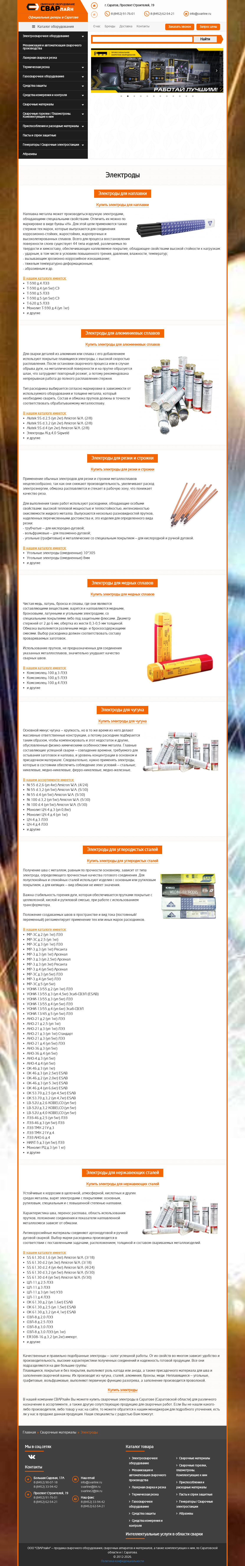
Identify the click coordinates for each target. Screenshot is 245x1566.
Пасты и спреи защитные (195, 1494)
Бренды (110, 26)
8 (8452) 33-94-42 (45, 1487)
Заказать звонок (179, 27)
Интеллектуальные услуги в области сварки (164, 1535)
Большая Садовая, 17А (49, 1478)
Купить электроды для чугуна (122, 721)
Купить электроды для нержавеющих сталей (122, 1184)
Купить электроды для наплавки (122, 205)
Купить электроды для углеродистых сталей (122, 861)
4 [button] (141, 96)
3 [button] (134, 96)
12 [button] (193, 96)
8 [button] (167, 96)
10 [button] (180, 96)
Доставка (125, 26)
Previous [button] (94, 5)
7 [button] (160, 96)
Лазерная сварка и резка (149, 1487)
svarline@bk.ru (90, 1487)
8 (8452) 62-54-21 (162, 14)
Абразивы (186, 1513)
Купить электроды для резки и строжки (122, 469)
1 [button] (121, 96)
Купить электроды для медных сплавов (122, 594)
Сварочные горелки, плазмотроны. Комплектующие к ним (191, 1470)
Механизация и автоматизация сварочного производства (147, 1475)
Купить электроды (122, 1390)
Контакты (143, 26)
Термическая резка (145, 1494)
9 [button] (173, 96)
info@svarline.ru (200, 14)
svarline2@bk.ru (91, 1491)
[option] (160, 10)
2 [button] (128, 96)
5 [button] (147, 96)
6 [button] (154, 96)
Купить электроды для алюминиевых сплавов (122, 344)
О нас (96, 26)
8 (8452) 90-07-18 (45, 1482)
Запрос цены (208, 27)
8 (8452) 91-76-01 (123, 14)
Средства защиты (143, 1513)
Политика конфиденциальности (122, 1561)
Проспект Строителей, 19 (51, 1493)
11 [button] (186, 96)
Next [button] (94, 14)
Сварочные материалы (194, 1458)
